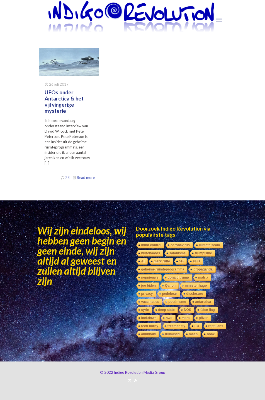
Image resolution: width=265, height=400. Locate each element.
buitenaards (150, 253)
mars (186, 318)
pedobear (169, 294)
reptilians (215, 326)
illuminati (172, 334)
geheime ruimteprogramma (162, 269)
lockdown (149, 318)
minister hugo (196, 286)
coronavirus (180, 245)
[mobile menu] (219, 20)
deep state (166, 310)
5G (181, 261)
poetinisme (177, 302)
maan (193, 334)
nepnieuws (150, 277)
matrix (203, 277)
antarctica (203, 302)
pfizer (203, 318)
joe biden (148, 286)
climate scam (209, 245)
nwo (169, 318)
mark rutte (162, 261)
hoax (211, 334)
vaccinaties (150, 302)
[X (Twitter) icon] (130, 380)
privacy (147, 294)
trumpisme (203, 253)
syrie (145, 310)
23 (67, 177)
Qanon (170, 286)
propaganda (203, 269)
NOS (187, 310)
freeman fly (176, 326)
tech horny (149, 326)
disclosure (194, 294)
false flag (207, 310)
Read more (86, 177)
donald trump (178, 277)
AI (143, 261)
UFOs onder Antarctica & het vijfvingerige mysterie (64, 101)
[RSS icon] (135, 380)
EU (197, 326)
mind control (151, 245)
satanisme (177, 253)
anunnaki (148, 334)
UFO (196, 261)
